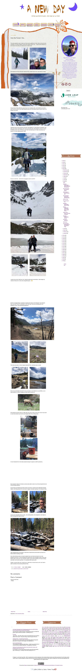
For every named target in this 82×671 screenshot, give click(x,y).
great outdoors (20, 568)
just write (57, 638)
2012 (63, 244)
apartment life (60, 628)
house (46, 638)
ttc (64, 645)
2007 (63, 252)
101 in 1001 (44, 627)
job (51, 638)
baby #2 (46, 629)
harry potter (48, 637)
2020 (63, 167)
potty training (65, 642)
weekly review (57, 646)
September (65, 174)
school (57, 643)
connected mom (47, 633)
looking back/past (51, 639)
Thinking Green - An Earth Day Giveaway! (20, 638)
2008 (63, 251)
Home (29, 611)
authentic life (16, 568)
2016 (63, 238)
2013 (63, 243)
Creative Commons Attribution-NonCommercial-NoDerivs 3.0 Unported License (48, 665)
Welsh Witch (64, 646)
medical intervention (59, 639)
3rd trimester (68, 627)
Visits (64, 182)
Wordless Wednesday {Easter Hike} (66, 204)
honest (68, 637)
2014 (63, 241)
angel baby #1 (46, 628)
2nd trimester (57, 627)
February (65, 231)
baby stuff (51, 629)
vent (67, 645)
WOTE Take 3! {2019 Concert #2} (66, 193)
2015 (63, 240)
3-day (63, 627)
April (64, 228)
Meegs (25, 665)
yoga (69, 646)
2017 (63, 236)
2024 (63, 160)
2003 (63, 259)
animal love (53, 628)
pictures (24, 568)
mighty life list (67, 639)
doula (57, 634)
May (64, 181)
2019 (63, 168)
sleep (61, 643)
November (65, 171)
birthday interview (58, 630)
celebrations (61, 631)
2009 (63, 249)
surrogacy (44, 645)
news (57, 641)
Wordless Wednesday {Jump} (65, 217)
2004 (63, 257)
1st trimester (50, 627)
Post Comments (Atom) (20, 613)
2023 (63, 162)
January (64, 233)
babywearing (57, 629)
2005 (63, 255)
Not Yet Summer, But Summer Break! (66, 189)
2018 (63, 235)
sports (67, 643)
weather (44, 646)
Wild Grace (65, 222)
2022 (63, 163)
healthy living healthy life (58, 637)
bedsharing (64, 629)
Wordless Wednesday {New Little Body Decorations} (66, 186)
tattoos (49, 645)
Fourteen (14, 634)
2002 (63, 260)
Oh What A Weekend (65, 220)
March (64, 230)
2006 (63, 254)
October (64, 173)
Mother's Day (65, 199)
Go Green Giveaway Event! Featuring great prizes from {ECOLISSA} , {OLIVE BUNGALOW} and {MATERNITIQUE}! (25, 630)
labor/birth (62, 638)
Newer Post (13, 611)
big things (49, 630)
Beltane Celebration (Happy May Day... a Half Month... (66, 209)
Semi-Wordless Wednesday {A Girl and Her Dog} (66, 225)
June (64, 179)
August (64, 176)
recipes (47, 643)
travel (27, 568)
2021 (63, 165)
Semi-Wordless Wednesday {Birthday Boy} (66, 196)
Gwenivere (67, 636)
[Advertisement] (65, 131)
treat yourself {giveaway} (17, 643)
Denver (51, 634)
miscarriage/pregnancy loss (49, 641)
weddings (50, 646)
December (65, 170)
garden (61, 634)
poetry (60, 642)
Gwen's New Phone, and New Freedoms (66, 213)
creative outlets (54, 633)
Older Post (45, 611)
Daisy (60, 633)
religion (52, 643)
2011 (63, 246)
